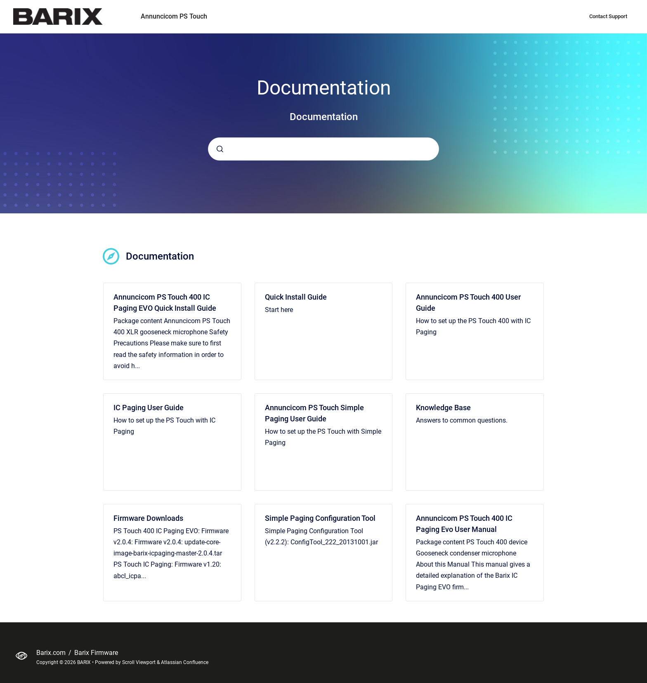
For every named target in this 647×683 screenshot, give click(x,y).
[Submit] (220, 149)
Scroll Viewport (139, 662)
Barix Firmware (96, 653)
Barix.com (51, 653)
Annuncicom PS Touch (174, 16)
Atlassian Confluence (184, 662)
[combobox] (323, 149)
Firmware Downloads (148, 518)
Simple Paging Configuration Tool (320, 518)
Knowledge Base (443, 407)
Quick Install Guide (296, 297)
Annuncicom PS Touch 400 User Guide (468, 302)
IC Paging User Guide (148, 407)
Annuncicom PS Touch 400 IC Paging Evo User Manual (464, 524)
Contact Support (608, 16)
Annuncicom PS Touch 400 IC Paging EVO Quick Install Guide (164, 302)
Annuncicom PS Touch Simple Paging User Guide (314, 413)
